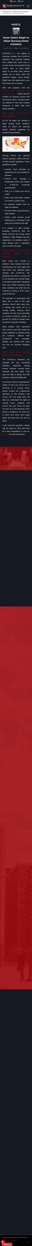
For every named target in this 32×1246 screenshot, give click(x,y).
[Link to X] (25, 1242)
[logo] (13, 6)
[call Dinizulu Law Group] (3, 1242)
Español (13, 1)
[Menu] (27, 6)
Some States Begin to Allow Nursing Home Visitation (16, 41)
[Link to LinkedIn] (28, 1242)
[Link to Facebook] (23, 1242)
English (21, 1)
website (5, 434)
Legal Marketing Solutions (7, 1239)
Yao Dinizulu (25, 48)
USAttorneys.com (18, 1239)
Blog (16, 48)
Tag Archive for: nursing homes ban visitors (15, 11)
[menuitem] (27, 6)
